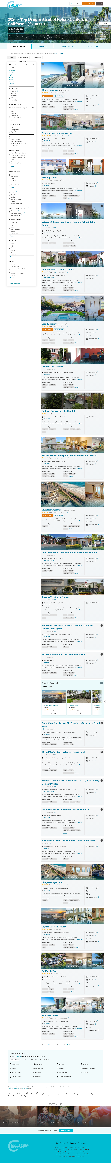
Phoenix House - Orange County (58, 269)
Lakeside (13, 254)
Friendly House (49, 177)
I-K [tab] (29, 1060)
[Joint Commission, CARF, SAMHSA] (97, 602)
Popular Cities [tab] (14, 1060)
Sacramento (63, 1072)
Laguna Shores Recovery (50, 705)
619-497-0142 (47, 233)
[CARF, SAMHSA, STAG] (97, 634)
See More (77, 109)
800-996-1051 (47, 605)
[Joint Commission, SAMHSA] (97, 95)
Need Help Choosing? (16, 283)
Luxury (13, 160)
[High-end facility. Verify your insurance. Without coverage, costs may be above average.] (57, 92)
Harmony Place (73, 705)
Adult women (14, 176)
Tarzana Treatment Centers (55, 597)
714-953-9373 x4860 (49, 277)
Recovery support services (18, 162)
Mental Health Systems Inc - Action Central (63, 752)
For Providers (82, 1143)
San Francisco (16, 1077)
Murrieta (61, 1068)
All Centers (11, 57)
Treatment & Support (63, 7)
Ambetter (13, 113)
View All (12, 84)
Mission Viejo (12, 82)
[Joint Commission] (97, 182)
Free (12, 127)
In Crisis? (104, 23)
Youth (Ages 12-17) (16, 146)
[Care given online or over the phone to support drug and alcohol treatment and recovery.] (19, 99)
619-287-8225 (47, 760)
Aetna (12, 111)
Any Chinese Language (17, 273)
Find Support (98, 2)
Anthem (13, 120)
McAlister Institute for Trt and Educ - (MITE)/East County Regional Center (70, 782)
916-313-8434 (47, 817)
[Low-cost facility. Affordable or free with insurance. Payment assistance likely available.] (43, 227)
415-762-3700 (47, 848)
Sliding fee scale (15, 130)
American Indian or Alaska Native (20, 269)
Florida (51, 686)
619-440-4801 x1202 (49, 791)
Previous (44, 1045)
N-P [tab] (36, 1060)
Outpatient (14, 96)
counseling (25, 1088)
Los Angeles (12, 70)
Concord (11, 77)
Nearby (45, 686)
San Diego (85, 1072)
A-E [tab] (21, 1060)
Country (13, 250)
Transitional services (17, 164)
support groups (16, 1088)
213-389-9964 (47, 185)
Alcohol (13, 197)
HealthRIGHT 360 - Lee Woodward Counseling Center (68, 840)
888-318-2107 (48, 329)
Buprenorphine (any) (17, 213)
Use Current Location (16, 31)
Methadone (14, 211)
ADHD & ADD (14, 223)
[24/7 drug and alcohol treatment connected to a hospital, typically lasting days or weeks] (16, 93)
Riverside (38, 1072)
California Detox (99, 705)
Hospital (13, 93)
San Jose (38, 1077)
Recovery (76, 7)
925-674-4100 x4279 (49, 560)
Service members (16, 183)
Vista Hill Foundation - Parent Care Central (63, 654)
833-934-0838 (48, 96)
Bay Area (11, 75)
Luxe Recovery (49, 323)
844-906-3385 (48, 515)
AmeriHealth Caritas (16, 118)
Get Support (71, 1143)
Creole (13, 275)
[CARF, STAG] (97, 138)
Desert (13, 252)
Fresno (11, 79)
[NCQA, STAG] (97, 757)
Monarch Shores (50, 90)
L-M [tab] (32, 1060)
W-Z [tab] (47, 1060)
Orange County (16, 1072)
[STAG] (97, 660)
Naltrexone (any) (15, 215)
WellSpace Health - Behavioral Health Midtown (65, 809)
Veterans (13, 180)
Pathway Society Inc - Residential (58, 411)
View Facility (60, 96)
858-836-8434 (47, 463)
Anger (12, 225)
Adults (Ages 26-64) (16, 141)
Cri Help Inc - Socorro (53, 366)
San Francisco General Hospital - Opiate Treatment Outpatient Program (67, 627)
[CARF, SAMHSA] (97, 846)
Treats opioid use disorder (18, 155)
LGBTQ (13, 178)
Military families (15, 185)
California (18, 1056)
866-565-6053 (47, 934)
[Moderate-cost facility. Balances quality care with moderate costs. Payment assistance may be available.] (57, 458)
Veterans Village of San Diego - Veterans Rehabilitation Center (69, 223)
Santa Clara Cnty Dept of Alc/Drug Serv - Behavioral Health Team (71, 725)
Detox (12, 98)
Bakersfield (12, 73)
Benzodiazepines (16, 199)
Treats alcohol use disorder (18, 153)
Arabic (12, 271)
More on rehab (58, 53)
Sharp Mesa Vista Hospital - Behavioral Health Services (69, 455)
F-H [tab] (25, 1060)
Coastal (13, 248)
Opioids (13, 195)
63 (64, 1045)
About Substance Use (87, 7)
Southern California (65, 1077)
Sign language (15, 267)
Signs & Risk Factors (46, 7)
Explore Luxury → (66, 1131)
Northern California (88, 1068)
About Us (100, 7)
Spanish (13, 264)
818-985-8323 (47, 374)
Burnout (13, 231)
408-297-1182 (47, 141)
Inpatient (13, 91)
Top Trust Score (24, 57)
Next (68, 1045)
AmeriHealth (14, 116)
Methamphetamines (16, 204)
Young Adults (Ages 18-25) (18, 143)
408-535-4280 (47, 734)
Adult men (14, 174)
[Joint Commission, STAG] (97, 815)
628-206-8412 (47, 636)
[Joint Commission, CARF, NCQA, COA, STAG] (97, 275)
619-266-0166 (47, 662)
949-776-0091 (47, 979)
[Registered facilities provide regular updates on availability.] (98, 104)
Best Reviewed (37, 57)
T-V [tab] (44, 1060)
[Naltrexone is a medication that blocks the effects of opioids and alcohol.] (21, 215)
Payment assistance (16, 132)
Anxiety (13, 227)
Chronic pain (14, 234)
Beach (12, 243)
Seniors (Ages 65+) (16, 139)
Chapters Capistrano (52, 509)
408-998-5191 (47, 419)
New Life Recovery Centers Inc (57, 133)
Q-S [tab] (40, 1060)
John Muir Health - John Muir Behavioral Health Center (69, 552)
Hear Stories (85, 2)
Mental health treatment (18, 157)
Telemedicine (15, 100)
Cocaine (13, 201)
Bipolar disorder (15, 229)
